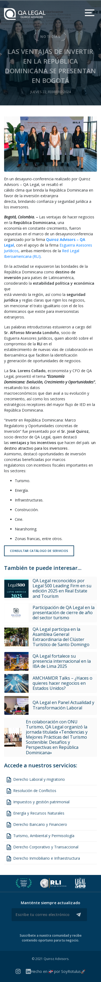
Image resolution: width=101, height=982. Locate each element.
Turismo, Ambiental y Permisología (40, 836)
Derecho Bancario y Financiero (36, 825)
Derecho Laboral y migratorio (35, 779)
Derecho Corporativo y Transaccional (42, 847)
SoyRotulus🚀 (73, 971)
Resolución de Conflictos (31, 791)
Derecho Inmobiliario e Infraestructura (43, 858)
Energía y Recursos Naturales (35, 813)
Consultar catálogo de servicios (39, 551)
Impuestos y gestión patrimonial (37, 802)
